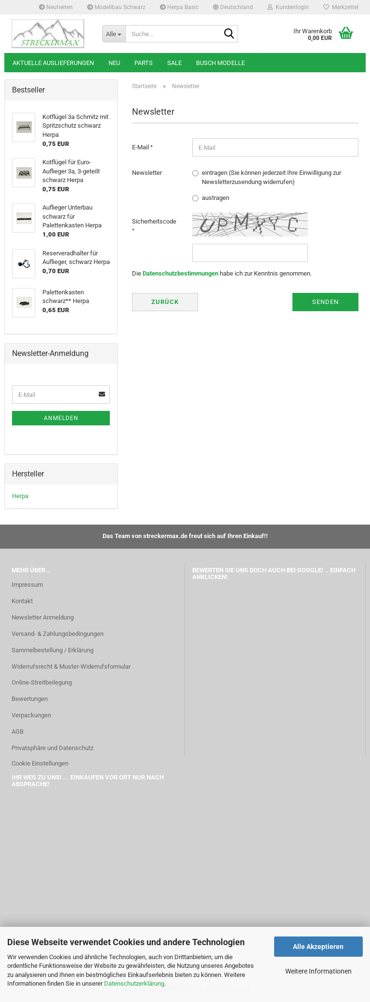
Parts (143, 62)
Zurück (165, 301)
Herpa (20, 496)
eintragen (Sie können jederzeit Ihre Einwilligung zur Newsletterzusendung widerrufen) (271, 177)
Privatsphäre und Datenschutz (52, 748)
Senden (325, 301)
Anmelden (61, 418)
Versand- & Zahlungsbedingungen (58, 633)
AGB (18, 731)
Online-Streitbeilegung (42, 682)
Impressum (27, 584)
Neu (114, 62)
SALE (174, 62)
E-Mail (141, 147)
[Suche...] (113, 33)
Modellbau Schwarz (116, 7)
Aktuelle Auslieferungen (53, 62)
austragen (215, 197)
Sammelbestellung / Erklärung (52, 650)
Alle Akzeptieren (318, 946)
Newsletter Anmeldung (43, 617)
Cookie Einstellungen (40, 763)
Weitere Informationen (318, 971)
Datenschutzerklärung (134, 983)
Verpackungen (31, 715)
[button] (233, 7)
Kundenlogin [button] (288, 7)
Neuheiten (56, 7)
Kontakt (22, 601)
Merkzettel (340, 7)
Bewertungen (30, 698)
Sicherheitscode (154, 221)
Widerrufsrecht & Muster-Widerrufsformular (71, 666)
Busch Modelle (220, 62)
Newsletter (147, 172)
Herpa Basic (179, 7)
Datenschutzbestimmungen (180, 273)
